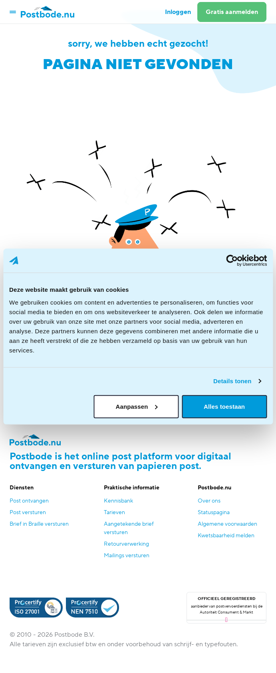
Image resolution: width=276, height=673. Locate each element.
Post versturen (28, 512)
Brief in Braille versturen (39, 524)
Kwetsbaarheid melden (226, 535)
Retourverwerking (126, 544)
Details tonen (232, 381)
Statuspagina (214, 512)
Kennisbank (118, 501)
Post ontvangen (29, 501)
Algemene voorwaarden (227, 524)
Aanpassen (137, 406)
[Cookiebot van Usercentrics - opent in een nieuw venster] (232, 261)
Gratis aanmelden (232, 12)
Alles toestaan (224, 406)
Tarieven (114, 512)
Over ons (209, 501)
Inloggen (178, 12)
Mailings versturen (126, 555)
